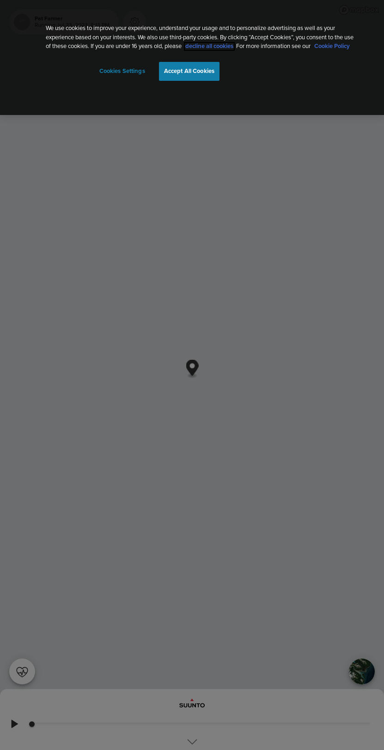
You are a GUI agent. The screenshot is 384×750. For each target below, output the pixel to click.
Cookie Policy (332, 46)
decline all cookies (209, 46)
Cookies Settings (122, 71)
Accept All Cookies (189, 71)
